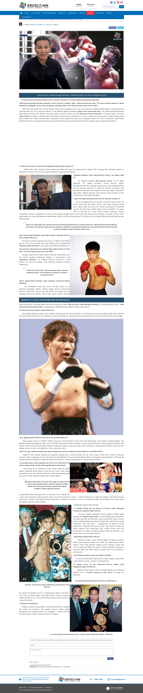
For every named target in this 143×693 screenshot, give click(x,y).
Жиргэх (120, 27)
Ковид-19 (109, 13)
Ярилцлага (90, 13)
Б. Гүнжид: (26, 24)
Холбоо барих (48, 687)
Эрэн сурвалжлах (35, 13)
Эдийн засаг (62, 13)
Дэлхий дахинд (72, 13)
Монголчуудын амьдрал (49, 13)
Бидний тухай (22, 687)
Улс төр (27, 13)
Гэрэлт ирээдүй (100, 13)
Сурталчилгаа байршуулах (35, 687)
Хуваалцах (112, 27)
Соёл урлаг (82, 13)
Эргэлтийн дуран (25, 17)
